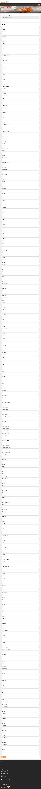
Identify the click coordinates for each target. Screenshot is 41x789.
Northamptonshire (5, 509)
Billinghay (3, 81)
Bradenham (4, 107)
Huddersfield (4, 345)
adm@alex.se (3, 776)
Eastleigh (3, 236)
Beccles (3, 62)
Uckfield (3, 685)
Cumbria (3, 198)
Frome (3, 276)
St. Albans (4, 628)
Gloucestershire (5, 283)
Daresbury (4, 202)
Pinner (3, 537)
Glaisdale (3, 278)
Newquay (3, 504)
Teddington (4, 663)
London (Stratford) (5, 445)
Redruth (3, 561)
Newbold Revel (4, 495)
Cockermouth (4, 174)
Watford (3, 697)
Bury (3, 136)
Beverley (3, 74)
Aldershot (3, 31)
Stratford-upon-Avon (6, 649)
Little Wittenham (5, 395)
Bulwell (3, 126)
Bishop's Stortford (5, 86)
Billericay (3, 79)
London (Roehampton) (6, 433)
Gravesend (4, 290)
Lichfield (3, 385)
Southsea (3, 625)
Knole (3, 364)
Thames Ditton (4, 668)
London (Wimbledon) (5, 454)
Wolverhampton (5, 737)
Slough (3, 609)
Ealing (3, 231)
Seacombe (4, 587)
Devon (3, 212)
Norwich (3, 514)
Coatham (3, 171)
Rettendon (4, 563)
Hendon (3, 319)
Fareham (3, 264)
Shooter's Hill (4, 604)
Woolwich (3, 739)
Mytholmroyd (4, 490)
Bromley (3, 119)
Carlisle (3, 143)
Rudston (3, 573)
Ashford (3, 43)
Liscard (3, 392)
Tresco (3, 678)
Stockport (4, 644)
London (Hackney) (5, 414)
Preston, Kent (4, 549)
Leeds (3, 373)
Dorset (3, 221)
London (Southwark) (5, 438)
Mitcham (3, 483)
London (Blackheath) (5, 404)
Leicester (3, 376)
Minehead (3, 480)
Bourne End (4, 102)
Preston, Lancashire (5, 552)
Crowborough (4, 190)
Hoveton (3, 342)
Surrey (3, 656)
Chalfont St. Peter (5, 148)
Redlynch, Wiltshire (5, 559)
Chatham (3, 150)
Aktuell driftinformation (5, 765)
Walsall (3, 689)
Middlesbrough (4, 476)
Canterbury (4, 141)
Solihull (3, 611)
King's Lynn (4, 362)
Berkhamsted (4, 69)
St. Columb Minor (5, 630)
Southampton (4, 618)
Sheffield (3, 597)
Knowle (3, 366)
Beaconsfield (4, 60)
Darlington (4, 205)
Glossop (3, 281)
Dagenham (4, 200)
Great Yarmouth (5, 297)
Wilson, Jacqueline (4, 21)
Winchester (4, 730)
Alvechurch (4, 36)
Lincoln (3, 388)
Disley (3, 214)
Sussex (3, 659)
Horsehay (3, 333)
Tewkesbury (4, 666)
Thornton (3, 673)
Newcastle (4, 499)
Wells (3, 699)
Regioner (3, 757)
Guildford (3, 302)
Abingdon (3, 29)
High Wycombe (4, 328)
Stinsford (3, 642)
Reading (3, 554)
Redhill (3, 556)
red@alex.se (8, 781)
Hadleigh (3, 304)
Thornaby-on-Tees (5, 670)
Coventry (3, 183)
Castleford (4, 145)
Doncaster (4, 217)
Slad (2, 606)
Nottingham (4, 516)
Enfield (3, 247)
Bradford (3, 110)
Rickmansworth (5, 568)
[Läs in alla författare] (38, 15)
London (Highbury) (5, 421)
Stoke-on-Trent (4, 647)
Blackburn (3, 91)
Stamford (3, 635)
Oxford (3, 528)
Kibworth (3, 359)
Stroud (3, 651)
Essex (3, 252)
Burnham (3, 129)
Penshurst (4, 533)
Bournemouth (4, 105)
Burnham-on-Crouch (5, 131)
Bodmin (3, 98)
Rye (2, 582)
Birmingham (4, 83)
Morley (3, 485)
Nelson (3, 492)
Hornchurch (4, 331)
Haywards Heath (5, 316)
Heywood (3, 326)
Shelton (3, 599)
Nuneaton (3, 518)
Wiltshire (3, 727)
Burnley (3, 133)
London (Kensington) (5, 423)
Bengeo (3, 67)
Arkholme (3, 41)
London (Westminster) (6, 452)
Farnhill (3, 266)
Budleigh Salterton (5, 124)
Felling (3, 269)
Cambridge (4, 138)
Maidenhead (4, 459)
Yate (3, 751)
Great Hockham (4, 293)
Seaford (3, 590)
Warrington (4, 694)
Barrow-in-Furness (5, 55)
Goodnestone (4, 288)
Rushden (3, 578)
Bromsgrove (4, 122)
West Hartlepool (5, 706)
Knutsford (4, 369)
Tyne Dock (4, 680)
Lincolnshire (4, 390)
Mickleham (4, 473)
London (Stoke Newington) (7, 442)
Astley (3, 45)
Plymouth (3, 540)
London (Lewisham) (5, 428)
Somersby (4, 613)
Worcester (4, 742)
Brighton (3, 114)
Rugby (3, 575)
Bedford (3, 64)
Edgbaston (4, 240)
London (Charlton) (5, 409)
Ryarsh (3, 580)
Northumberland (5, 511)
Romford (3, 571)
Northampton (4, 506)
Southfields (4, 621)
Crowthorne (4, 193)
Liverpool (3, 397)
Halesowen (4, 307)
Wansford (3, 692)
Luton (3, 457)
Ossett (3, 521)
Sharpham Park (4, 594)
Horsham (3, 335)
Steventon (4, 640)
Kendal (3, 354)
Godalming (4, 285)
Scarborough (4, 585)
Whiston (3, 711)
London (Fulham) (5, 411)
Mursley (3, 487)
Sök (39, 4)
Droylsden (3, 224)
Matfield (3, 468)
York (3, 754)
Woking (3, 735)
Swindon (3, 661)
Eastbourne (4, 233)
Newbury (3, 497)
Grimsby (3, 300)
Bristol (3, 117)
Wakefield (3, 687)
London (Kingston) (5, 426)
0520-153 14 (3, 777)
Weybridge (4, 708)
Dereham (3, 209)
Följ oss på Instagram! (5, 784)
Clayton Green (4, 169)
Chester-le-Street (5, 162)
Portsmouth (4, 547)
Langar (3, 371)
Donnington (4, 219)
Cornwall (3, 181)
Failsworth (4, 259)
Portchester (4, 544)
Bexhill (3, 76)
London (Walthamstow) (6, 449)
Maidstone (4, 461)
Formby (3, 271)
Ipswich (3, 350)
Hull (2, 347)
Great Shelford (4, 295)
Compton (3, 176)
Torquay (3, 675)
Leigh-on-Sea (4, 381)
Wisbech (3, 732)
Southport (4, 623)
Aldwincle (3, 34)
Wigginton (4, 725)
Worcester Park (5, 744)
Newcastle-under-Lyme (6, 502)
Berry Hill (3, 72)
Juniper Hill (4, 352)
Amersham (4, 38)
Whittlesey (4, 718)
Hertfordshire (4, 323)
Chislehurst (4, 167)
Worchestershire (5, 746)
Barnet (3, 48)
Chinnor (3, 164)
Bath (3, 57)
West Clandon (4, 704)
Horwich (3, 338)
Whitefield (4, 713)
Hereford (3, 321)
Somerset (3, 616)
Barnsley (3, 50)
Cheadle (3, 152)
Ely (2, 245)
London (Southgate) (5, 435)
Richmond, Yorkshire (5, 566)
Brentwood (4, 112)
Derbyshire (4, 207)
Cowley (3, 186)
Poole (3, 542)
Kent (3, 357)
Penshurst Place (5, 535)
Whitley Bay (4, 716)
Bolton (3, 100)
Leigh (3, 378)
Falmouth (3, 262)
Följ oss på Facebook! (5, 782)
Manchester (4, 464)
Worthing (3, 749)
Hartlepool (4, 312)
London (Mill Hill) (5, 430)
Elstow (3, 243)
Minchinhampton (5, 478)
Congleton (4, 179)
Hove (3, 340)
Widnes (3, 723)
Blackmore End (4, 93)
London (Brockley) (5, 407)
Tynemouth (4, 682)
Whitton (3, 720)
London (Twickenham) (6, 447)
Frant (3, 274)
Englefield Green (5, 250)
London (3, 400)
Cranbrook (4, 188)
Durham (3, 228)
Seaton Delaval (4, 592)
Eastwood (4, 238)
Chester (3, 160)
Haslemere (4, 314)
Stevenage (4, 637)
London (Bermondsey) (6, 402)
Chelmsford (4, 155)
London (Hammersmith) (6, 416)
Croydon (3, 195)
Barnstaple (4, 53)
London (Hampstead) (5, 419)
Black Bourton (4, 88)
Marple (3, 466)
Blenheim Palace (5, 95)
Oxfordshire (4, 530)
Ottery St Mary (4, 525)
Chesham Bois (4, 157)
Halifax (3, 309)
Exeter (3, 255)
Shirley (3, 601)
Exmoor (3, 257)
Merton (3, 471)
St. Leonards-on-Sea (5, 632)
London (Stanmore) (5, 440)
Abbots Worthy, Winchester (7, 26)
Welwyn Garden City (5, 701)
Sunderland (4, 654)
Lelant (3, 383)
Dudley (3, 226)
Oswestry (3, 523)
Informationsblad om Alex (5, 763)
